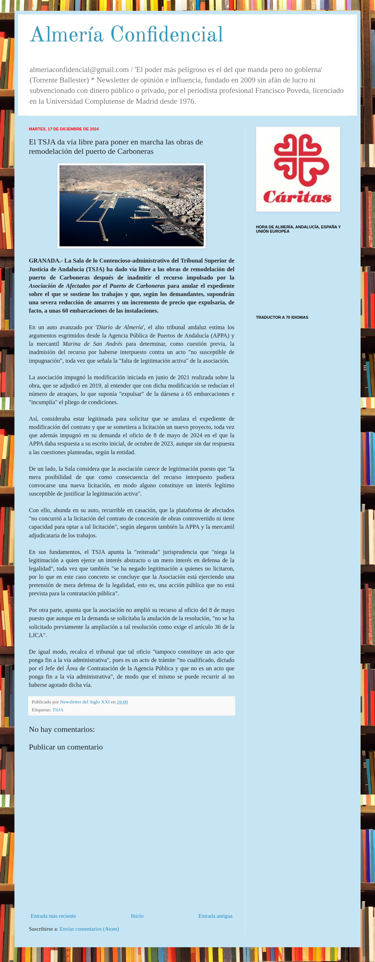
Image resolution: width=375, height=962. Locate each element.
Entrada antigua (215, 916)
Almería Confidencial (126, 35)
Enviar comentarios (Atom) (89, 929)
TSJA (57, 709)
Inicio (137, 916)
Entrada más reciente (53, 916)
